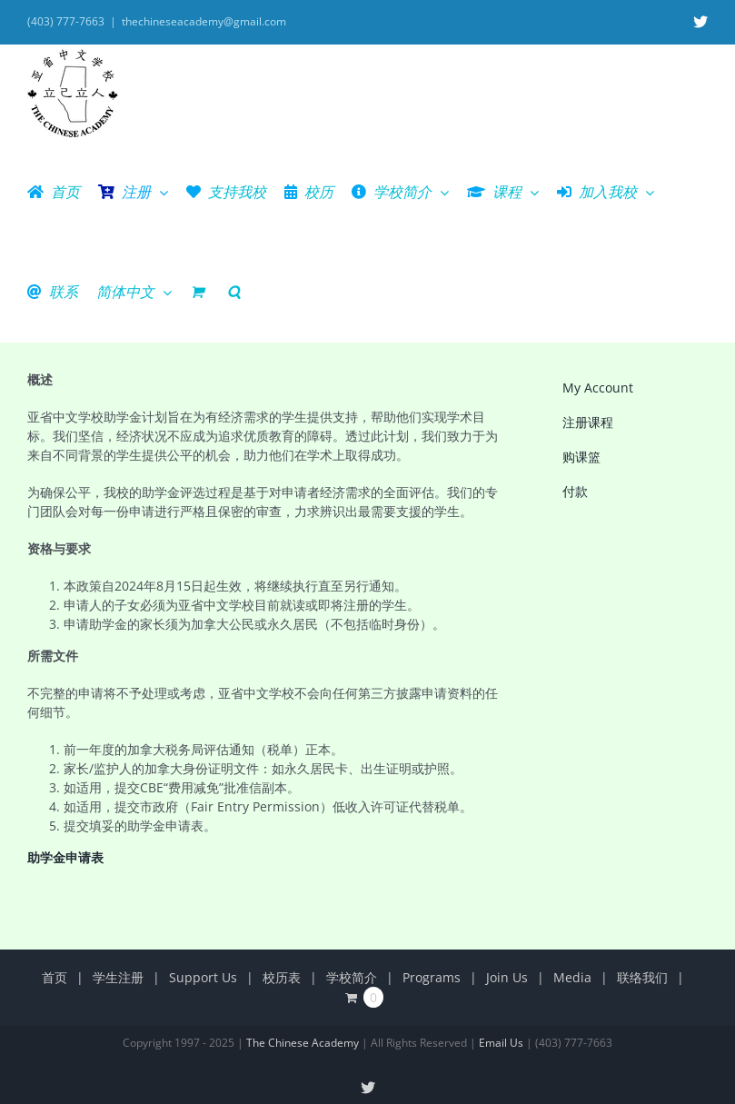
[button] (234, 292)
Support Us (203, 977)
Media (572, 977)
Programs (431, 977)
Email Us (501, 1042)
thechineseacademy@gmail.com (204, 21)
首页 (54, 977)
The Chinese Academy (302, 1042)
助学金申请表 (65, 857)
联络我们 (642, 977)
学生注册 (118, 977)
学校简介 (351, 977)
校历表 (282, 977)
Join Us (507, 977)
